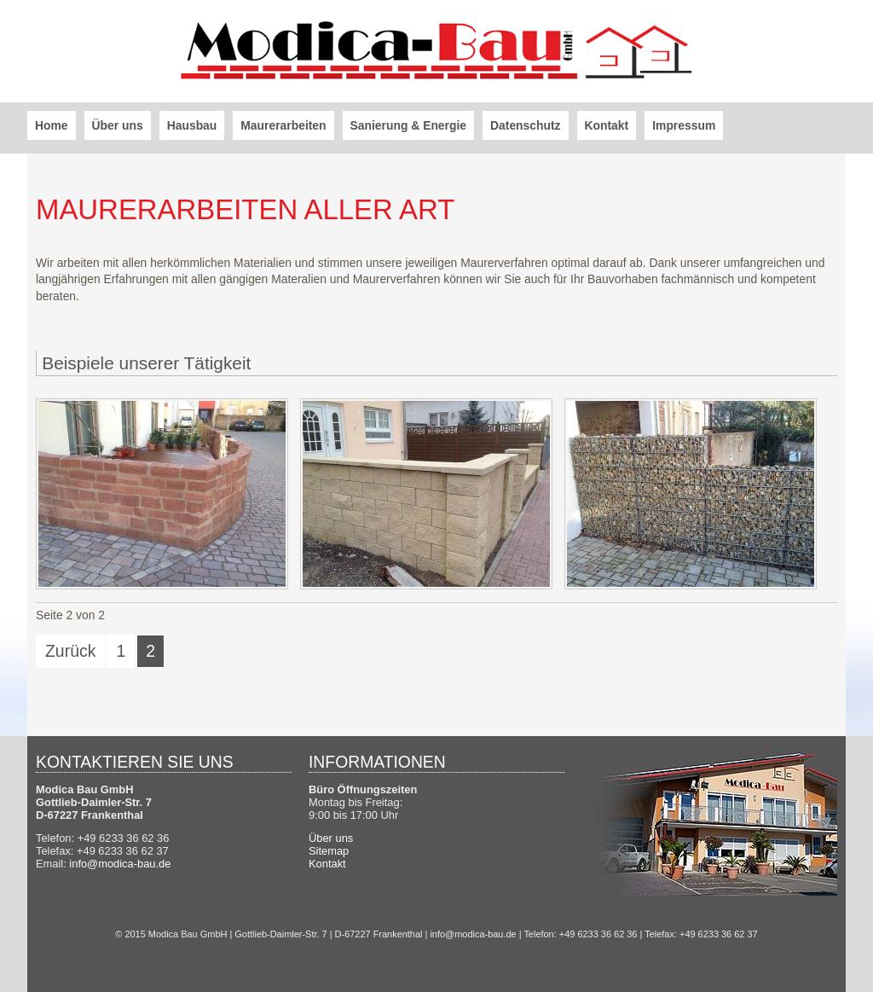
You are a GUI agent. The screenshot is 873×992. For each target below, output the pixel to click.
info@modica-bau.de (120, 863)
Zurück (70, 650)
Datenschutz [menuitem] (525, 125)
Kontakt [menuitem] (607, 125)
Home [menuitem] (51, 125)
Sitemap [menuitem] (329, 850)
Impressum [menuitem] (683, 125)
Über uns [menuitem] (117, 125)
